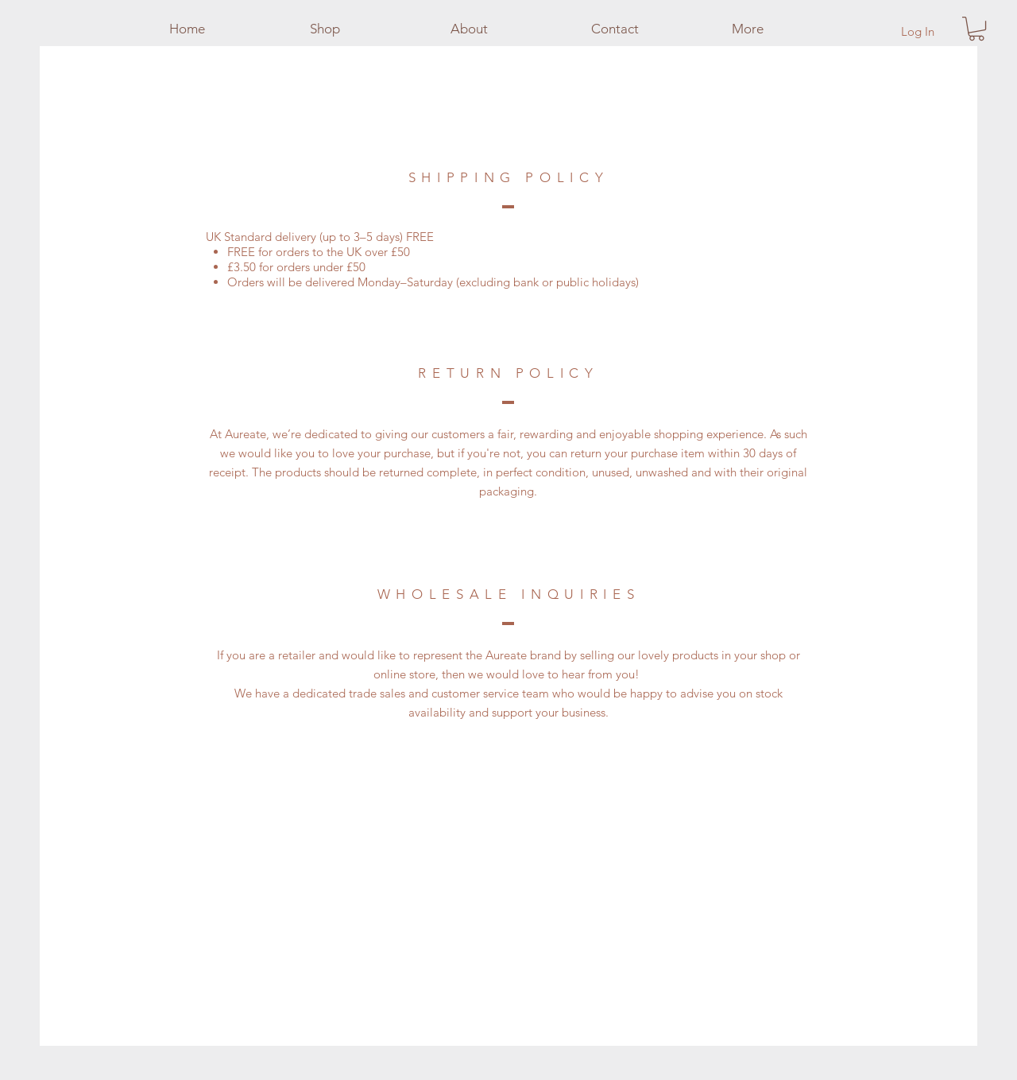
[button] (976, 29)
